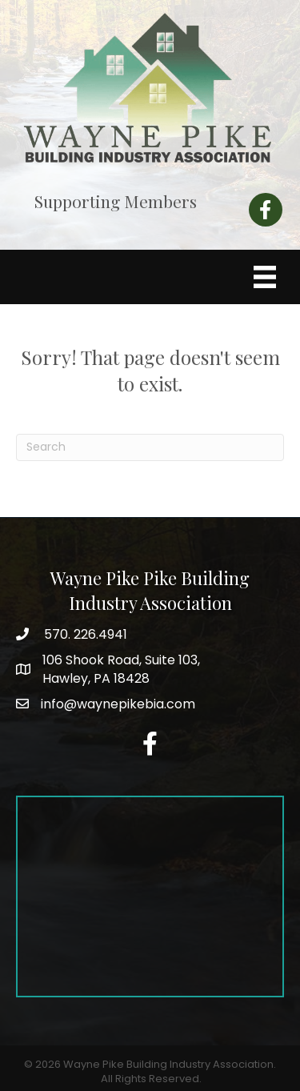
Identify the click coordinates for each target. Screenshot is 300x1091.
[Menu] (265, 277)
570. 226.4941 (84, 634)
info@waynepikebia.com (118, 704)
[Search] (150, 447)
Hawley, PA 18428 (121, 669)
